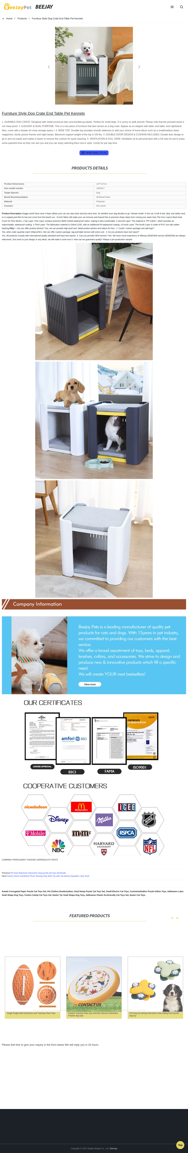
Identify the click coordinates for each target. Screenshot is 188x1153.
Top (180, 1144)
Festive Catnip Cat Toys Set (38, 895)
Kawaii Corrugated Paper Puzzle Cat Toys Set (24, 891)
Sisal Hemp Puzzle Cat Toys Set (89, 891)
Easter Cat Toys (137, 895)
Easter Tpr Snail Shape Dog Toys (69, 895)
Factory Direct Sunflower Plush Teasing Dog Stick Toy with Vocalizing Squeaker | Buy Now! (48, 876)
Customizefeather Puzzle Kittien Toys (148, 891)
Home (9, 18)
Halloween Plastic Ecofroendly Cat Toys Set (107, 895)
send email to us (94, 152)
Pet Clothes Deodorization (60, 891)
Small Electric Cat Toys (117, 891)
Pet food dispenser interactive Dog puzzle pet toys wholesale (38, 873)
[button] (172, 7)
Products (22, 18)
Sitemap (113, 1148)
